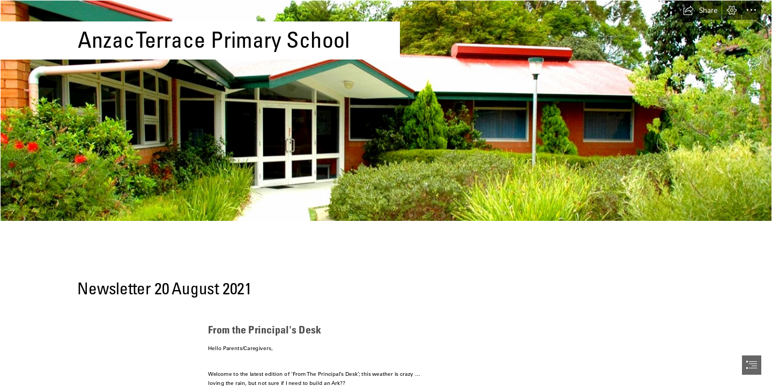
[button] (700, 10)
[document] (386, 193)
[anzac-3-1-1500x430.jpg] (386, 110)
